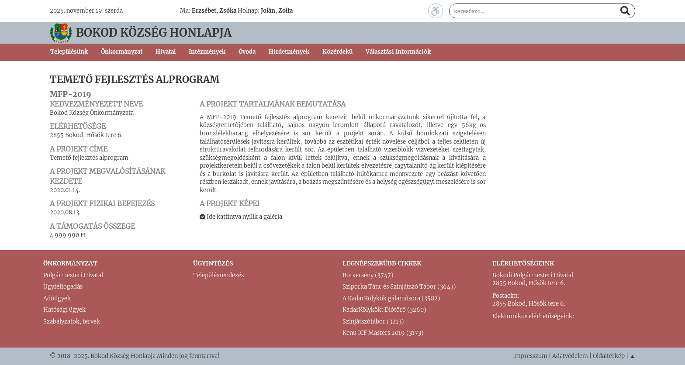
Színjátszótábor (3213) (373, 321)
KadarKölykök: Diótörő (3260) (384, 309)
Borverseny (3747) (368, 275)
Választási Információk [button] (398, 51)
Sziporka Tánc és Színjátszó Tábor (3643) (399, 286)
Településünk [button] (69, 51)
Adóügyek (57, 298)
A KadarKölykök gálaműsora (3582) (391, 298)
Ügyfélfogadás (63, 286)
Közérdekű (337, 51)
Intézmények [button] (207, 51)
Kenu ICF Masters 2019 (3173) (383, 333)
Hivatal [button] (166, 51)
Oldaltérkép (609, 356)
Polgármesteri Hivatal (73, 275)
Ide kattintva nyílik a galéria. (242, 216)
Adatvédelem (570, 356)
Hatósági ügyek (64, 309)
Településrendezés (218, 275)
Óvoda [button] (247, 51)
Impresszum (530, 356)
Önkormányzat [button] (121, 51)
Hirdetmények (289, 51)
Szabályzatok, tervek (71, 321)
